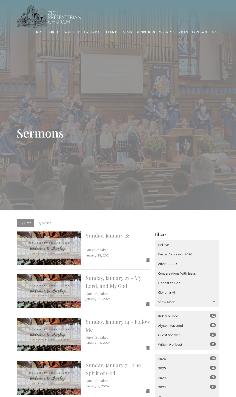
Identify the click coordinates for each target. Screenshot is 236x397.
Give (215, 32)
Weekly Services (173, 32)
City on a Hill (167, 292)
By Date (25, 223)
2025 (187, 368)
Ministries (145, 32)
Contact (200, 32)
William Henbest (187, 344)
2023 (187, 387)
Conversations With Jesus (177, 273)
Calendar (93, 32)
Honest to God (169, 283)
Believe (163, 244)
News (127, 32)
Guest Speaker (187, 335)
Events (112, 32)
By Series (45, 223)
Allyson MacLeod (187, 325)
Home (39, 32)
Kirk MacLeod (187, 316)
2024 (187, 377)
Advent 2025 (167, 263)
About (54, 32)
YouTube (72, 32)
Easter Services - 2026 (175, 254)
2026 (187, 358)
